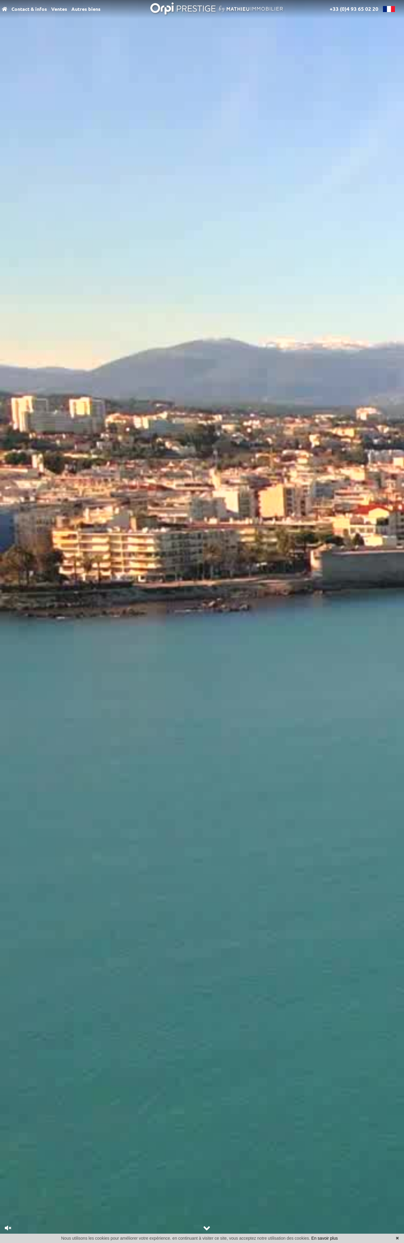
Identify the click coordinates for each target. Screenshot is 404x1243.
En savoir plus (324, 1238)
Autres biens (86, 9)
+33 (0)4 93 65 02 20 (354, 9)
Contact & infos (29, 9)
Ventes (59, 9)
